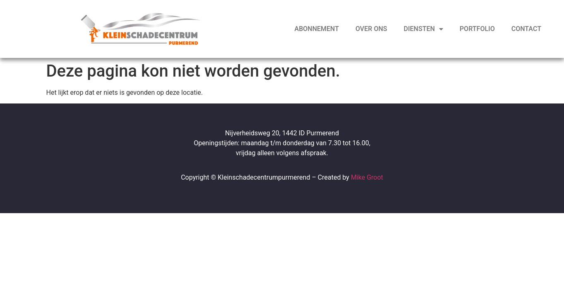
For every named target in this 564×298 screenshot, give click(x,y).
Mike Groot (367, 177)
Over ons (371, 29)
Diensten (423, 29)
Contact (526, 29)
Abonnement (317, 29)
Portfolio (477, 29)
